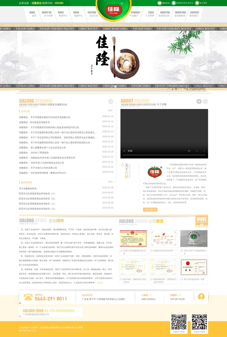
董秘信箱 (163, 3)
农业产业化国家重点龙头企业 (134, 252)
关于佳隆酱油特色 (28, 188)
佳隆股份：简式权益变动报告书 (34, 122)
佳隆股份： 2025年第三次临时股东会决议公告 (41, 162)
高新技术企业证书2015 (163, 251)
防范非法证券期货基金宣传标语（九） (37, 198)
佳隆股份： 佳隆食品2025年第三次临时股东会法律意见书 (47, 157)
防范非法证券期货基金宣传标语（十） (37, 193)
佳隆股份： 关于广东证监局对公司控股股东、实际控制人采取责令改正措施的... (57, 137)
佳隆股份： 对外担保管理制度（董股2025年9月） (43, 173)
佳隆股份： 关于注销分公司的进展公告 (38, 168)
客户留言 (201, 3)
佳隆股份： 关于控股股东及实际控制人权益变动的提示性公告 (49, 127)
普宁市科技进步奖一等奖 (194, 279)
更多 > (111, 110)
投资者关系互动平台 (182, 3)
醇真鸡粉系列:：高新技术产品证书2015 (165, 280)
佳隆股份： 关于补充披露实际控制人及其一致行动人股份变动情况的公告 (54, 142)
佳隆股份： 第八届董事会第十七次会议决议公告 (42, 147)
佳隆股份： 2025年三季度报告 (34, 152)
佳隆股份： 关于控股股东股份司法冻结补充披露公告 (44, 117)
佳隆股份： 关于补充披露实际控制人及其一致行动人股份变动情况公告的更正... (57, 132)
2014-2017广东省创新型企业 (195, 252)
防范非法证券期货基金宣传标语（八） (37, 203)
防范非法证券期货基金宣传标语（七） (37, 208)
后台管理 (78, 327)
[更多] (100, 283)
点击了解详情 (150, 210)
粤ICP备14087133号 (27, 331)
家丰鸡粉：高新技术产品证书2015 (134, 280)
